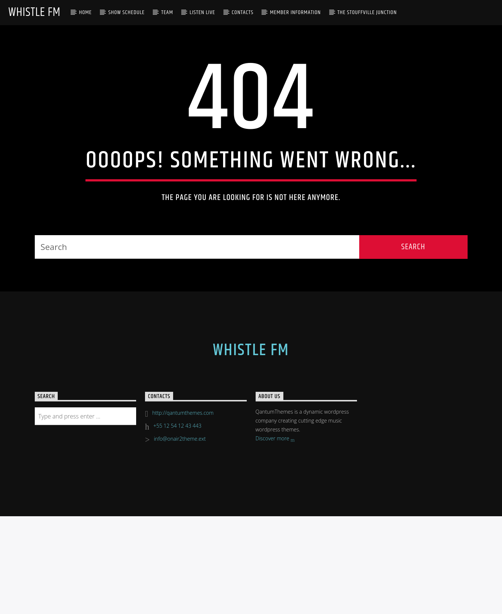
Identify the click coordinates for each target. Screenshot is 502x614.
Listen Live (202, 12)
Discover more (275, 598)
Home (85, 12)
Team (167, 12)
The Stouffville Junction (367, 12)
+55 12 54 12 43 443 (178, 584)
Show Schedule (126, 12)
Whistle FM (34, 12)
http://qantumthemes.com (182, 571)
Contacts (242, 12)
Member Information (295, 12)
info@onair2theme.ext (180, 597)
